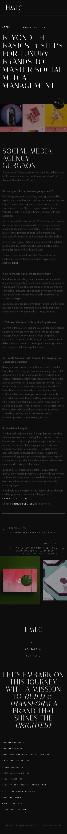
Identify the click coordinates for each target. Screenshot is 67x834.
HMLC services (24, 514)
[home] (14, 7)
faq (33, 649)
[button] (61, 7)
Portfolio (33, 662)
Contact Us (33, 656)
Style (6, 27)
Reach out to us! (14, 508)
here (15, 273)
